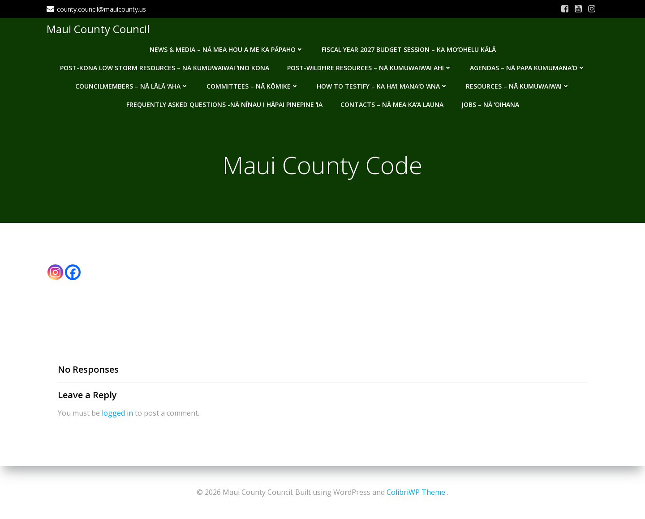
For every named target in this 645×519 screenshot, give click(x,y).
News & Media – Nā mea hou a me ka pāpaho (227, 49)
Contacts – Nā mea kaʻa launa (391, 104)
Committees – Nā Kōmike (252, 86)
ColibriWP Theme (416, 492)
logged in (117, 413)
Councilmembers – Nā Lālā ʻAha (132, 86)
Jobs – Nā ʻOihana (490, 104)
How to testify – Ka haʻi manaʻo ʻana (382, 86)
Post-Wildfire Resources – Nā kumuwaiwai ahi (369, 68)
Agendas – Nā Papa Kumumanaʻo (527, 68)
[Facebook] (73, 272)
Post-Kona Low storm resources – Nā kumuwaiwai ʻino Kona (164, 68)
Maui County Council (98, 28)
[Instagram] (55, 272)
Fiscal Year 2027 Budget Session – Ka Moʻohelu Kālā (409, 49)
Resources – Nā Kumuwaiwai (518, 86)
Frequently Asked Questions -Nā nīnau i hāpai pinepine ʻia (224, 104)
